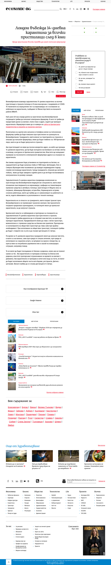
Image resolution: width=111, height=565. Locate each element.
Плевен (50, 414)
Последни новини (99, 9)
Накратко (99, 498)
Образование (40, 503)
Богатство (70, 500)
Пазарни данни (100, 505)
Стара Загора (24, 422)
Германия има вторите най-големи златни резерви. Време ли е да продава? (93, 151)
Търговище (37, 422)
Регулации (21, 354)
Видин (58, 407)
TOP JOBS (83, 513)
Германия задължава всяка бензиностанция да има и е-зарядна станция (90, 186)
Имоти (26, 508)
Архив (88, 92)
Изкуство (70, 505)
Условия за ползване (41, 541)
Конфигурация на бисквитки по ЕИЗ (21, 547)
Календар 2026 (85, 495)
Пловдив (12, 418)
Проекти (87, 1)
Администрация (41, 513)
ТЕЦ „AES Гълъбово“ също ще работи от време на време (39, 337)
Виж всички (101, 445)
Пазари (26, 503)
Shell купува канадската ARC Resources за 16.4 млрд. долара (92, 132)
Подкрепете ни (39, 544)
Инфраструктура (13, 500)
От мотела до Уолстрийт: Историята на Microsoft (92, 160)
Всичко (97, 492)
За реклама (19, 526)
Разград (22, 418)
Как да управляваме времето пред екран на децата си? (41, 466)
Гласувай (79, 92)
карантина (28, 275)
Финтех (54, 508)
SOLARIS (83, 511)
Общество (39, 1)
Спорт (69, 508)
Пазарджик (31, 414)
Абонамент (19, 532)
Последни (16, 321)
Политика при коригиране (42, 534)
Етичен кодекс (20, 537)
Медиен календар (21, 550)
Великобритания (13, 275)
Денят (83, 114)
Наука (69, 495)
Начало (70, 21)
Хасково (48, 422)
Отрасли (27, 498)
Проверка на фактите (22, 529)
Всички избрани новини (55, 392)
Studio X (62, 562)
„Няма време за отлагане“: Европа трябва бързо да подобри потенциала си (39, 367)
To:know (98, 500)
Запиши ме (101, 481)
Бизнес (24, 1)
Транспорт (11, 505)
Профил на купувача (22, 544)
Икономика (8, 1)
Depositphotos (60, 563)
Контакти (18, 534)
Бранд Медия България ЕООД (41, 537)
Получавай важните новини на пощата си (81, 480)
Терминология (100, 495)
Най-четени (34, 321)
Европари (10, 498)
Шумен (58, 422)
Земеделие (11, 508)
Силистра (38, 418)
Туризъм (10, 511)
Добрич (29, 411)
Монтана (20, 414)
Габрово (20, 411)
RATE (82, 500)
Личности (70, 503)
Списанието (99, 503)
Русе (30, 418)
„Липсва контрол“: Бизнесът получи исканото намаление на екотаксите (40, 357)
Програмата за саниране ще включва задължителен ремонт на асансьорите (40, 386)
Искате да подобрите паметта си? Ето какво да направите (67, 466)
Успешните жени (86, 508)
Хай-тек (54, 505)
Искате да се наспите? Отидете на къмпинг (16, 465)
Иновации (27, 500)
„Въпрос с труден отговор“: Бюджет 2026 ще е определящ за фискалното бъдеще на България (40, 328)
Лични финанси (41, 498)
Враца (11, 411)
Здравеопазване (86, 21)
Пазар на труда (12, 513)
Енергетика (11, 503)
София (12, 422)
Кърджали (39, 411)
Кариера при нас (21, 541)
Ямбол (11, 425)
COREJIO (83, 503)
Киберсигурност (56, 503)
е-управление (56, 500)
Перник (41, 414)
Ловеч (11, 414)
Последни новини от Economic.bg (93, 166)
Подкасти (84, 498)
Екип (36, 529)
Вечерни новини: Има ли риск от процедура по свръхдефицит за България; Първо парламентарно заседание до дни (93, 121)
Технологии (55, 1)
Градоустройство (22, 383)
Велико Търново (45, 407)
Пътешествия (72, 498)
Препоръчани (54, 321)
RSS (39, 481)
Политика (20, 363)
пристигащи (55, 275)
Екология (39, 511)
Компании (20, 335)
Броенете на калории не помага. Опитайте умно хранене (93, 466)
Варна (33, 407)
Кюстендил (51, 411)
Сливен (49, 418)
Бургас (25, 407)
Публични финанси (23, 325)
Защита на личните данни (42, 526)
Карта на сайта (39, 532)
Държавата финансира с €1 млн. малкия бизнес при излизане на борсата (92, 142)
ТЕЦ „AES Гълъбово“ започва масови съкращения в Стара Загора (39, 376)
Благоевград (14, 407)
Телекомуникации (57, 498)
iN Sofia (83, 505)
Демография (40, 500)
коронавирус (41, 275)
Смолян (58, 418)
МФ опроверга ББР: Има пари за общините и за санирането (40, 348)
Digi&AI (54, 495)
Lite (71, 1)
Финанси (84, 137)
